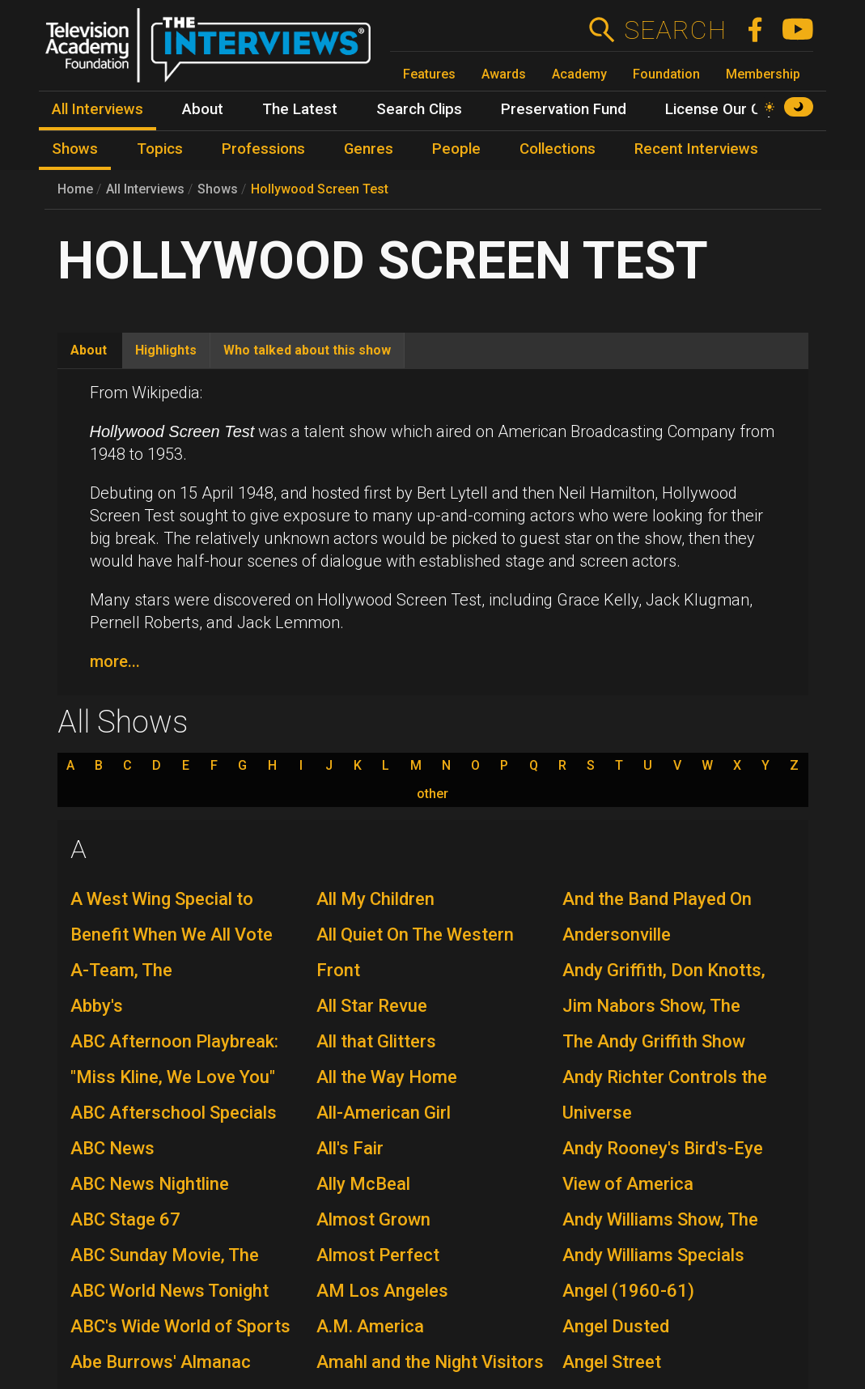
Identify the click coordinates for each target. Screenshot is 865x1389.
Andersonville (616, 934)
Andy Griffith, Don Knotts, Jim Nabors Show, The (663, 988)
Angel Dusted (615, 1326)
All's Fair (350, 1148)
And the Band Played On (657, 899)
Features (429, 74)
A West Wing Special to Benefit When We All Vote (171, 917)
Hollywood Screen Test (319, 189)
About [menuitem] (202, 109)
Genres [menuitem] (368, 149)
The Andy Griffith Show (653, 1041)
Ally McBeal (363, 1184)
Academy (579, 74)
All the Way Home (386, 1077)
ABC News (112, 1148)
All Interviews (145, 189)
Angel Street (611, 1362)
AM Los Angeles (382, 1291)
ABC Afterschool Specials (173, 1112)
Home (75, 189)
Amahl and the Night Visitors (430, 1362)
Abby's (96, 1006)
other (432, 794)
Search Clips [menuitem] (419, 109)
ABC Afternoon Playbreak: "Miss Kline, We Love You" (174, 1059)
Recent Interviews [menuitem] (696, 149)
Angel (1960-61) (628, 1291)
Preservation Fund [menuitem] (563, 109)
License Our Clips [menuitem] (724, 109)
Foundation (666, 74)
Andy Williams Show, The (660, 1219)
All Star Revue (371, 1006)
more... (115, 661)
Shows (217, 189)
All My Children (375, 899)
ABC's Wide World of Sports (180, 1326)
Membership (763, 74)
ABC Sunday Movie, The (164, 1255)
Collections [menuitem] (557, 149)
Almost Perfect (377, 1255)
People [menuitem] (456, 149)
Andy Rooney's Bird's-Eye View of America (662, 1166)
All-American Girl (383, 1112)
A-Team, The (121, 970)
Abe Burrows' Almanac (160, 1362)
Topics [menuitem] (160, 149)
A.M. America (370, 1326)
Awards (503, 74)
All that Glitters (376, 1041)
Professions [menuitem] (263, 149)
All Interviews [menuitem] (97, 109)
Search (674, 30)
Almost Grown (373, 1219)
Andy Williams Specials (653, 1255)
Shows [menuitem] (75, 149)
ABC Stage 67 (125, 1219)
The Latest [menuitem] (299, 109)
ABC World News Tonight (169, 1291)
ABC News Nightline (149, 1184)
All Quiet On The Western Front (415, 952)
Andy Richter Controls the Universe (664, 1095)
